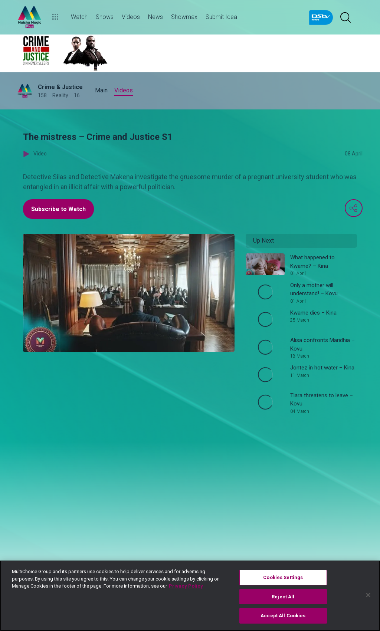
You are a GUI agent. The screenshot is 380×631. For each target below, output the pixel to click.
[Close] (368, 595)
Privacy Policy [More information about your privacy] (186, 586)
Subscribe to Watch (58, 209)
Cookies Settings (283, 577)
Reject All (283, 596)
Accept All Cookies (283, 615)
